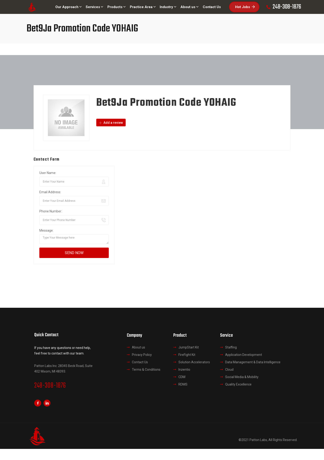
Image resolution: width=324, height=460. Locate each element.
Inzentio (184, 369)
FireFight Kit (186, 355)
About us (138, 347)
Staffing (231, 347)
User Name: (47, 173)
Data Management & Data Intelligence (252, 362)
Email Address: (50, 192)
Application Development (243, 355)
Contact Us (140, 362)
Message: (46, 230)
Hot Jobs (245, 7)
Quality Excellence (238, 384)
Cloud (229, 369)
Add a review (111, 122)
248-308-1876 (50, 386)
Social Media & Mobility (242, 377)
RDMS (182, 384)
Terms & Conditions (146, 369)
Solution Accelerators (194, 362)
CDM (181, 377)
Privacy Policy (142, 355)
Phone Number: (50, 211)
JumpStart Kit (188, 347)
